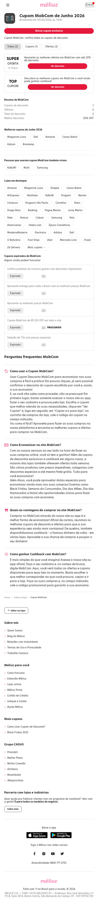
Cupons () (31, 46)
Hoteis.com (35, 225)
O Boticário (13, 240)
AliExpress (13, 195)
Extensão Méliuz (16, 678)
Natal (34, 493)
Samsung (42, 167)
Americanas (14, 225)
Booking (32, 210)
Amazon (50, 137)
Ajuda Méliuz (15, 707)
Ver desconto (57, 66)
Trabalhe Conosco (17, 653)
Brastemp (28, 144)
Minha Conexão (16, 763)
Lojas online (14, 684)
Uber (50, 240)
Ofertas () (51, 46)
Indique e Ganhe (17, 701)
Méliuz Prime (14, 690)
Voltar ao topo (16, 610)
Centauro (12, 203)
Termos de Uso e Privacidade (24, 647)
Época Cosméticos (59, 225)
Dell (35, 137)
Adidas (58, 232)
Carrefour (61, 203)
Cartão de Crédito (17, 695)
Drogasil (66, 195)
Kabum (11, 144)
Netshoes (32, 195)
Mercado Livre (68, 240)
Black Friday (18, 489)
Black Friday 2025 (17, 732)
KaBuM (49, 195)
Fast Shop (33, 240)
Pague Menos (53, 210)
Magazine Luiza (16, 137)
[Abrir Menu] (7, 4)
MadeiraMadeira (17, 232)
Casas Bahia (69, 137)
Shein (77, 203)
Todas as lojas (20, 597)
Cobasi (40, 217)
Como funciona (16, 673)
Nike (10, 217)
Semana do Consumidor (44, 489)
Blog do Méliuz (16, 636)
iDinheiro (12, 769)
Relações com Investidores (22, 642)
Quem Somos (14, 630)
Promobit (12, 752)
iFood (87, 240)
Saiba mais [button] (13, 809)
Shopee (54, 188)
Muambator (14, 775)
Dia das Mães (72, 489)
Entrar (89, 5)
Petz (72, 217)
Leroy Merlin (75, 210)
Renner (82, 195)
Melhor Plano (15, 758)
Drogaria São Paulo (36, 203)
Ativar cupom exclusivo (49, 31)
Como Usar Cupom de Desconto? (26, 726)
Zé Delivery (13, 247)
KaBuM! (11, 167)
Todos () (12, 46)
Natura (24, 217)
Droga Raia (14, 210)
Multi (27, 167)
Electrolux (40, 232)
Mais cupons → (36, 247)
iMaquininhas (15, 780)
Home (7, 597)
